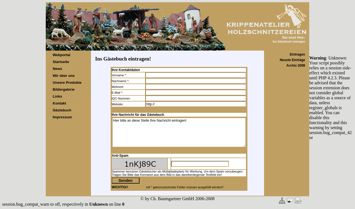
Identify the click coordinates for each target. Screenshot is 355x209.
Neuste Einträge (292, 60)
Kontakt (59, 103)
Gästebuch (62, 110)
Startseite (61, 62)
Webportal (61, 55)
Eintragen (297, 54)
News (57, 69)
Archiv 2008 (295, 65)
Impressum (62, 117)
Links (57, 96)
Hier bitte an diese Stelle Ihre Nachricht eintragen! (179, 132)
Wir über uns (64, 76)
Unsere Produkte (67, 82)
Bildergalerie (64, 89)
